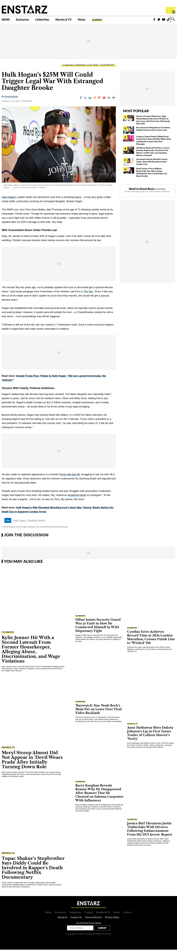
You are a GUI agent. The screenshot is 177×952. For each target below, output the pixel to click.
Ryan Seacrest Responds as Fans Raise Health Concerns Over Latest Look (153, 131)
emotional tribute (77, 497)
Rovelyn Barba (11, 99)
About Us (62, 919)
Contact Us (76, 919)
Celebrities (48, 20)
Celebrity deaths (36, 523)
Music (93, 20)
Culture (88, 914)
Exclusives (26, 20)
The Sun (88, 293)
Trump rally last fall (69, 476)
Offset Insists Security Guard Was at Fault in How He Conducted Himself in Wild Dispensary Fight (98, 627)
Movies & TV (72, 20)
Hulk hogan (19, 523)
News (48, 914)
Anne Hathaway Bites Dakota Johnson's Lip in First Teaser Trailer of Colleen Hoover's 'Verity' (150, 735)
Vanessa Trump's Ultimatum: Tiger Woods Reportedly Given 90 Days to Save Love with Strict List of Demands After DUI (153, 122)
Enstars (24, 9)
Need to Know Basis (141, 191)
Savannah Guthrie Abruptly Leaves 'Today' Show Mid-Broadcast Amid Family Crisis (151, 164)
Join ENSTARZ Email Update (88, 925)
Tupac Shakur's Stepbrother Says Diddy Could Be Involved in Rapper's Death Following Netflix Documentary (33, 870)
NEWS (6, 20)
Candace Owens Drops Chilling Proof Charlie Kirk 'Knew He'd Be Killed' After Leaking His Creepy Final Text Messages (153, 142)
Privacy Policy (112, 919)
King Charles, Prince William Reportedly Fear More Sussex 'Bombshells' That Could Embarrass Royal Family (151, 174)
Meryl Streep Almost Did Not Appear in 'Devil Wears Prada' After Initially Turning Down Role (32, 762)
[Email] (109, 100)
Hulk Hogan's (9, 199)
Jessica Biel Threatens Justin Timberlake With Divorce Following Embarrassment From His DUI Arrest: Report (149, 831)
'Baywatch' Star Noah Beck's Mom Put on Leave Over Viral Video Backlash (98, 711)
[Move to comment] (113, 100)
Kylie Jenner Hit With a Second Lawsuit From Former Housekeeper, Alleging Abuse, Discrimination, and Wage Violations (31, 651)
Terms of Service (93, 919)
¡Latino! (110, 20)
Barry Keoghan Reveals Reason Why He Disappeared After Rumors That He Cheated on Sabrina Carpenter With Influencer (99, 795)
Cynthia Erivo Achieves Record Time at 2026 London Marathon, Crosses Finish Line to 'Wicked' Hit (151, 639)
